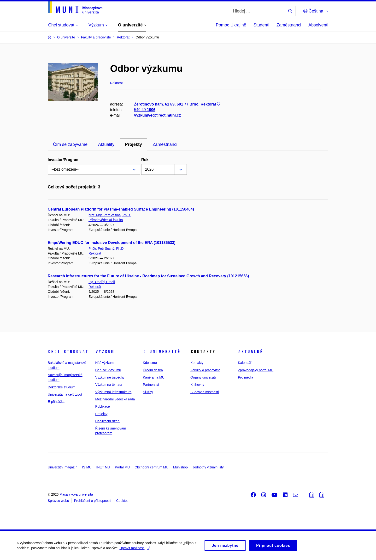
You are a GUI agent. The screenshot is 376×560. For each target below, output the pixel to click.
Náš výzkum (104, 363)
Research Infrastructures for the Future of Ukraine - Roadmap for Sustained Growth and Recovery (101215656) (148, 276)
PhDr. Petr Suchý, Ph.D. (106, 248)
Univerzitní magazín (62, 467)
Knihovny (197, 384)
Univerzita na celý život (65, 394)
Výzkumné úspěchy (109, 377)
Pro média (245, 377)
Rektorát (94, 253)
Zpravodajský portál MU (255, 370)
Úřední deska (153, 370)
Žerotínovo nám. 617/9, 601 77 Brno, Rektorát (177, 104)
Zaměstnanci (288, 25)
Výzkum (104, 351)
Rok (144, 160)
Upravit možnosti (134, 549)
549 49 (144, 110)
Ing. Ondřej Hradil (101, 282)
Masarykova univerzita (76, 494)
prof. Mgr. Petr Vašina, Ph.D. (109, 215)
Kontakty (196, 363)
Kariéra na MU (153, 377)
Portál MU (122, 467)
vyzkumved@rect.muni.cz (157, 115)
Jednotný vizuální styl (208, 467)
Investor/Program (63, 160)
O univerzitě (161, 351)
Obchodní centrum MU (151, 467)
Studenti (261, 25)
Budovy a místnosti (204, 392)
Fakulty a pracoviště (205, 370)
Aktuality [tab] (106, 144)
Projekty (101, 414)
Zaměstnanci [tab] (165, 144)
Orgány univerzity (203, 377)
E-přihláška (56, 402)
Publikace (102, 406)
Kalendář (244, 363)
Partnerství (151, 384)
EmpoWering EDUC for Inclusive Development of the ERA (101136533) (112, 243)
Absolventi (318, 25)
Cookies (122, 501)
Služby (148, 392)
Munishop (180, 467)
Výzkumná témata (108, 384)
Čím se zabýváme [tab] (70, 144)
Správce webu (58, 501)
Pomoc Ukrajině (231, 25)
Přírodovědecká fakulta (105, 220)
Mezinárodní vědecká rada (115, 399)
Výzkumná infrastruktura (113, 392)
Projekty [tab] (133, 144)
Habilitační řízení (107, 421)
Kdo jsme (150, 363)
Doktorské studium (62, 387)
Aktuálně (250, 351)
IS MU (87, 467)
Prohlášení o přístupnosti (92, 501)
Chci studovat (68, 351)
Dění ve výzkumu (108, 370)
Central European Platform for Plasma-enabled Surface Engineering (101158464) (121, 209)
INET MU (103, 467)
